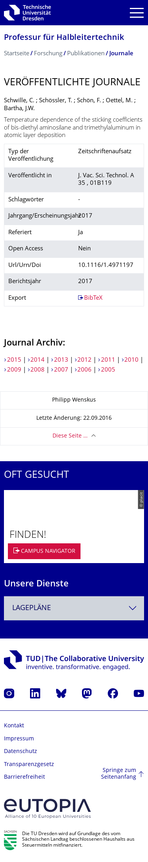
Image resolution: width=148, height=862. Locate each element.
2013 (61, 360)
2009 (14, 370)
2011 (108, 360)
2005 (108, 370)
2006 (84, 370)
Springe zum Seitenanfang (118, 774)
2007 (61, 370)
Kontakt (14, 726)
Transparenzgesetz (29, 764)
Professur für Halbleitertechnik (64, 38)
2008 (37, 370)
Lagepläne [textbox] (31, 608)
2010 (131, 360)
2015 (14, 360)
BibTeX (93, 298)
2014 (37, 360)
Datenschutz (20, 751)
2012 (84, 360)
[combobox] (74, 608)
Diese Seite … (70, 436)
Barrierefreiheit (24, 777)
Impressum (19, 739)
